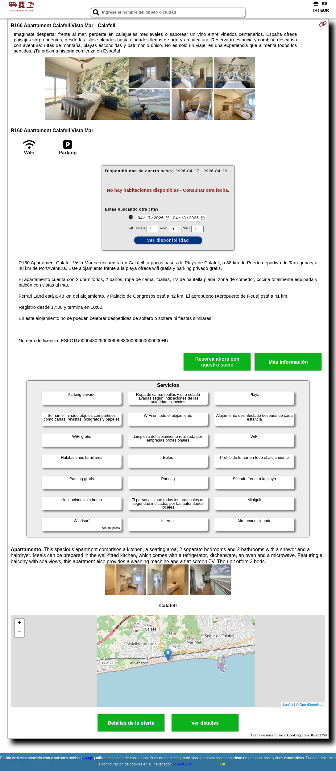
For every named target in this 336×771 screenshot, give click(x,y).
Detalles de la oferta (131, 723)
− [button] (20, 632)
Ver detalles (205, 723)
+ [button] (20, 623)
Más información (288, 362)
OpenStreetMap (312, 704)
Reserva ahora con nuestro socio (217, 361)
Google (88, 758)
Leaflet (288, 704)
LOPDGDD (182, 764)
